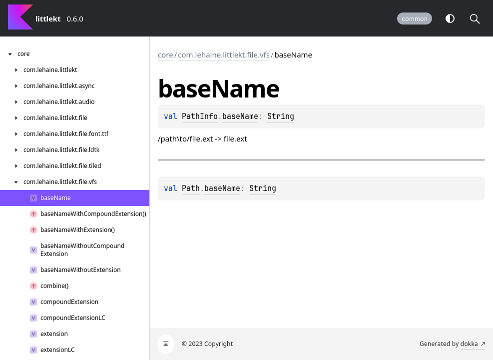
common (415, 18)
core (165, 55)
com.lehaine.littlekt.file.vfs (224, 55)
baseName (240, 117)
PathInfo (200, 117)
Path (191, 189)
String (280, 117)
